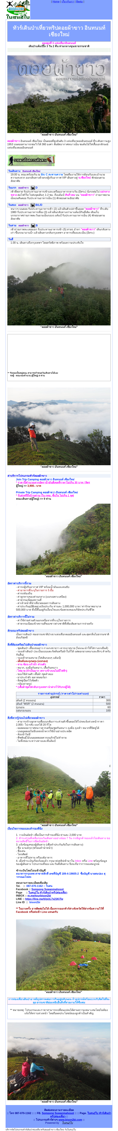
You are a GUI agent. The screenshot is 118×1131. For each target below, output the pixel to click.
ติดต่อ (79, 1)
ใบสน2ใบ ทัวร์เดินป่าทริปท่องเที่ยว (47, 892)
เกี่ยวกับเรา (68, 1)
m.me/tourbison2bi (39, 895)
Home (55, 1)
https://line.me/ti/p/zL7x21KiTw (44, 899)
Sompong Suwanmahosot (47, 889)
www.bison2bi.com (70, 1119)
